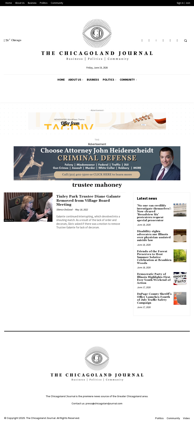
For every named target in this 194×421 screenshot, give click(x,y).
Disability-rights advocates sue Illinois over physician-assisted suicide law (154, 236)
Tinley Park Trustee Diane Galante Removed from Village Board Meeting (89, 200)
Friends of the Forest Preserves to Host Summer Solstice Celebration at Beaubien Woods (154, 257)
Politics (9, 220)
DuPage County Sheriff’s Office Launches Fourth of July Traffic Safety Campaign (154, 298)
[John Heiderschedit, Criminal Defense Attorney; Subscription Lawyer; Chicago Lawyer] (97, 179)
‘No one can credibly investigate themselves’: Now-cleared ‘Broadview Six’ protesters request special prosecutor (154, 213)
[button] (185, 40)
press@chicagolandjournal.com (104, 403)
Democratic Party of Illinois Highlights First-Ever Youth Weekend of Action (154, 278)
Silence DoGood (64, 209)
